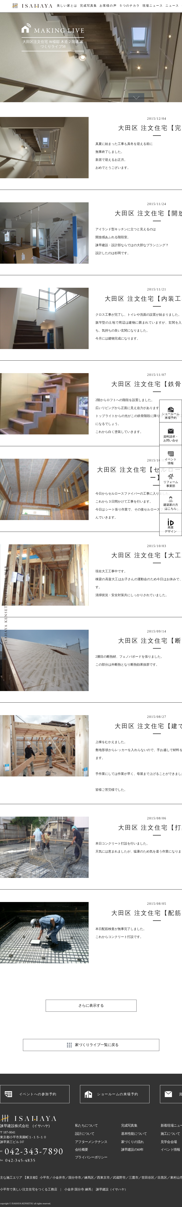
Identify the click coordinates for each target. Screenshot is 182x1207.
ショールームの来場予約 (117, 1083)
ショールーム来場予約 (171, 415)
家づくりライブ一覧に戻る (97, 1033)
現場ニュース (152, 6)
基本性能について (134, 1122)
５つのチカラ (129, 6)
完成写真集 (88, 6)
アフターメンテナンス (91, 1130)
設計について (85, 1122)
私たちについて (86, 1114)
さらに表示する (91, 994)
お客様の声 (108, 6)
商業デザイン (171, 529)
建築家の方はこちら (170, 506)
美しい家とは (66, 6)
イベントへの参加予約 (38, 1083)
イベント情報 (171, 461)
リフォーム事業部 (170, 484)
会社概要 (81, 1138)
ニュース (172, 6)
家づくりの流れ (132, 1130)
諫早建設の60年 (132, 1138)
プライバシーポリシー (91, 1146)
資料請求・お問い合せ (170, 438)
